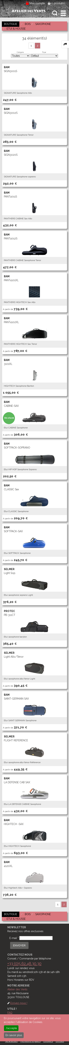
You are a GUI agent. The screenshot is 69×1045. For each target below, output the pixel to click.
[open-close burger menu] (63, 13)
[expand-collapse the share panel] (65, 44)
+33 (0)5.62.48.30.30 (24, 963)
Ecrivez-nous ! (18, 1003)
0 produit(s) (56, 3)
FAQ (9, 1012)
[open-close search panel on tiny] (55, 13)
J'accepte (11, 1028)
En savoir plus (14, 1035)
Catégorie (20, 52)
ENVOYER (19, 945)
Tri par (44, 52)
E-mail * (14, 938)
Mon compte (37, 3)
